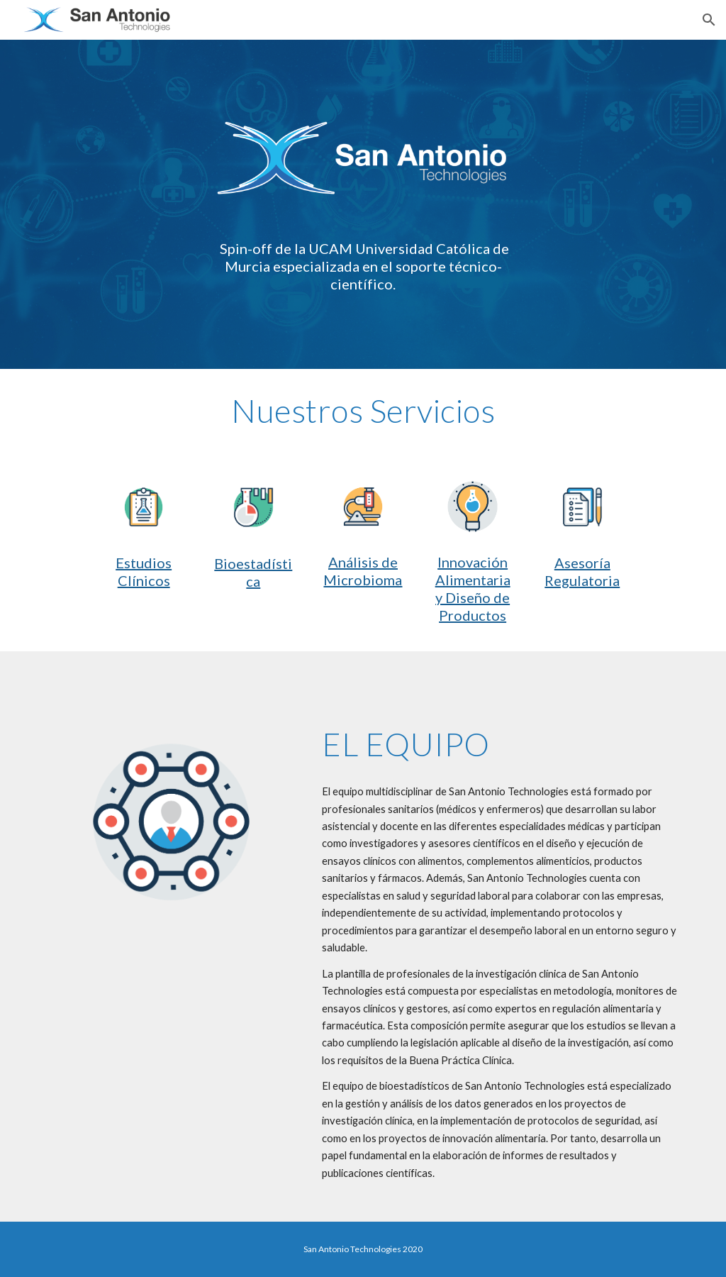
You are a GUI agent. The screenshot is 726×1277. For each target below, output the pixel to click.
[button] (709, 20)
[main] (363, 266)
